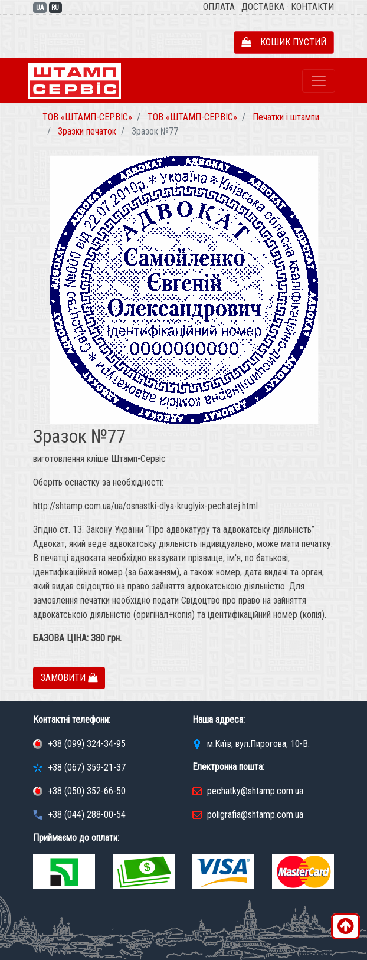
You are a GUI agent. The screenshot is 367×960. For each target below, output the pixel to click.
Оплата (219, 6)
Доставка (262, 6)
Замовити (69, 677)
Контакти (312, 6)
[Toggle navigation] (318, 81)
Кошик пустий (283, 42)
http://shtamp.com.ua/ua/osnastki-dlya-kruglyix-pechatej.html (145, 506)
